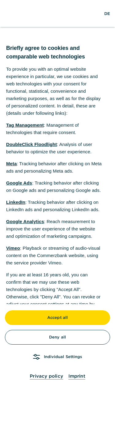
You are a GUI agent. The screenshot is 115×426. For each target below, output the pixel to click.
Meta (11, 163)
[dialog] (57, 213)
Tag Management (25, 125)
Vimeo (13, 248)
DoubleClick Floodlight (31, 144)
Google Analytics (25, 221)
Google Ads (19, 182)
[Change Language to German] (107, 13)
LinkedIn (15, 202)
